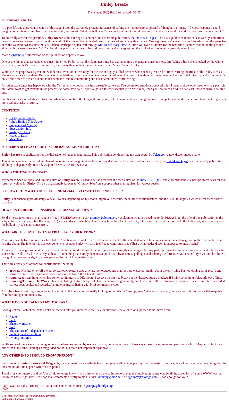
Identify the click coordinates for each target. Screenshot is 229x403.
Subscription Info (20, 128)
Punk (12, 320)
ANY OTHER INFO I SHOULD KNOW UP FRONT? (38, 355)
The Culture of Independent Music (31, 330)
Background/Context (22, 118)
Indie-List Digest (146, 37)
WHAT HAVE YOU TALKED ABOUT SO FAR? (34, 302)
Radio (13, 316)
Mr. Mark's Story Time (112, 44)
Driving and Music (21, 337)
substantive (17, 55)
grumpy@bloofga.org (103, 217)
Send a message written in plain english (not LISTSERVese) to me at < (46, 217)
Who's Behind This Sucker (26, 121)
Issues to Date (18, 135)
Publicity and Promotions (25, 334)
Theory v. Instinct (20, 323)
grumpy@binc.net (110, 377)
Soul (12, 327)
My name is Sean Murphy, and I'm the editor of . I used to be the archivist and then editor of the (71, 180)
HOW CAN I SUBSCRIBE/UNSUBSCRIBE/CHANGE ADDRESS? (47, 210)
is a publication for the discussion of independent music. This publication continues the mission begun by (77, 154)
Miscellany (16, 139)
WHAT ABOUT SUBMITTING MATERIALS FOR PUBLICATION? (48, 232)
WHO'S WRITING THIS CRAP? (24, 172)
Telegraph (159, 154)
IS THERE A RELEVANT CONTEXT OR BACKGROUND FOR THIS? (50, 146)
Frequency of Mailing (23, 125)
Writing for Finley (20, 132)
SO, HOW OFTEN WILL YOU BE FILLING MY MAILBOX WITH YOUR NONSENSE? (62, 191)
